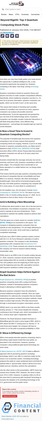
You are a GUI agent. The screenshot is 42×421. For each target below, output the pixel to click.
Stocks (4, 14)
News (11, 14)
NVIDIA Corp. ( (17, 148)
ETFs (17, 14)
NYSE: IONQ (5, 223)
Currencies (35, 14)
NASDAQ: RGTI (18, 192)
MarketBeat (8, 33)
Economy (25, 14)
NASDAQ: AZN (6, 246)
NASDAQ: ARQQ (22, 280)
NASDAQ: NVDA (28, 148)
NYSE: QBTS (22, 351)
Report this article (10, 396)
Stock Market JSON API (10, 416)
